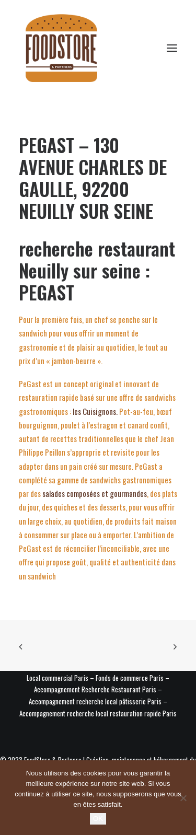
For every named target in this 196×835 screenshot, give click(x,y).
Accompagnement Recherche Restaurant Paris (95, 689)
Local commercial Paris (57, 677)
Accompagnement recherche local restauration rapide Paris (98, 713)
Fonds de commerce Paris (130, 677)
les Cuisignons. (94, 411)
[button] (172, 48)
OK (98, 818)
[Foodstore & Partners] (61, 48)
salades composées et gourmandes (94, 493)
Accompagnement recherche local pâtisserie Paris (95, 701)
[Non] (183, 798)
